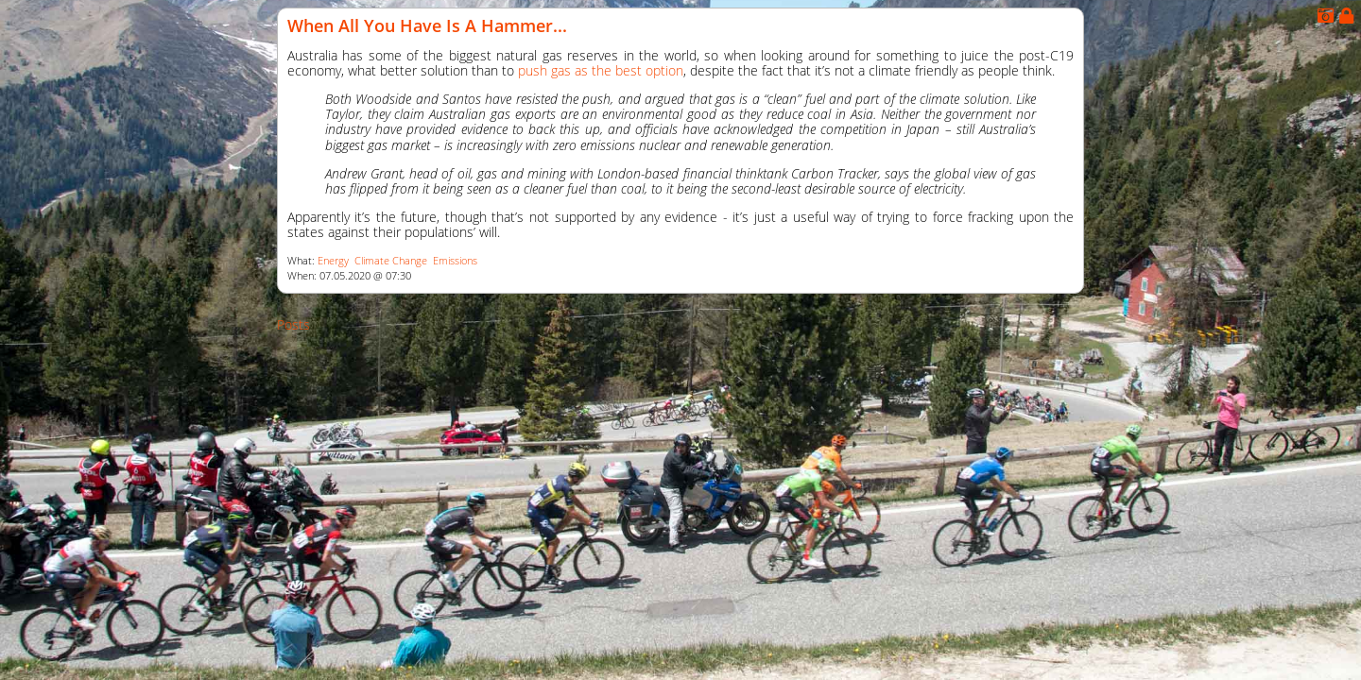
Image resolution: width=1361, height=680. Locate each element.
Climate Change (390, 260)
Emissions (455, 260)
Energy (333, 260)
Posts (293, 324)
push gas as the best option (600, 70)
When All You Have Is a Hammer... (427, 25)
